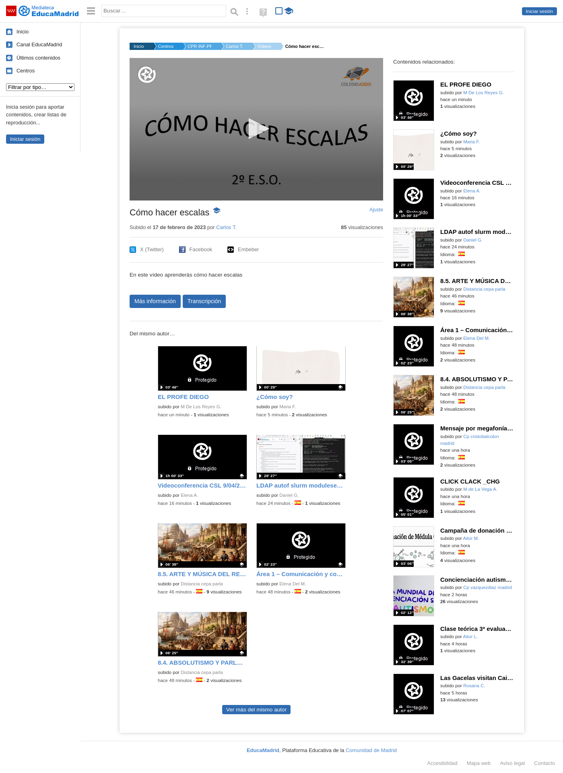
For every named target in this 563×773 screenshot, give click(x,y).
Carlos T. (234, 46)
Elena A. (189, 495)
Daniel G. (289, 495)
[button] (256, 128)
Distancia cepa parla (202, 583)
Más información (155, 301)
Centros (25, 71)
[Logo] (147, 74)
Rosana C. (474, 685)
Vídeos (264, 46)
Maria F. (287, 406)
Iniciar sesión (539, 11)
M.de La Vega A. (480, 489)
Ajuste (376, 210)
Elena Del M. (292, 583)
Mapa (479, 763)
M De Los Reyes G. (201, 406)
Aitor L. (470, 636)
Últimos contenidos (38, 58)
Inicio (22, 32)
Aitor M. (471, 538)
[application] (256, 129)
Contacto (544, 763)
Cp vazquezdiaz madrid (487, 587)
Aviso (512, 763)
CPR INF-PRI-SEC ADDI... (200, 46)
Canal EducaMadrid (39, 44)
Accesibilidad (442, 763)
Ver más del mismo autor (256, 710)
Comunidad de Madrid (371, 750)
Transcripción (204, 301)
